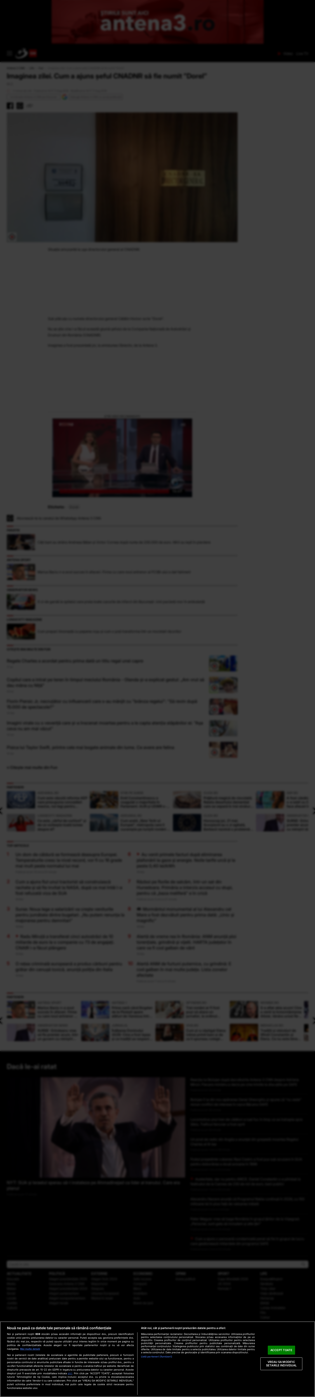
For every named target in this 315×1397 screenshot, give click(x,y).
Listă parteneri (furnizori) (156, 1356)
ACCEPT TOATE (281, 1350)
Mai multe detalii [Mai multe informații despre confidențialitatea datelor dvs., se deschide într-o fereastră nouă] (30, 1348)
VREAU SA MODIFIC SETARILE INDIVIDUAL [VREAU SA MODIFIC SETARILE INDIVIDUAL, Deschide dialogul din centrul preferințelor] (281, 1363)
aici (70, 1373)
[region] (157, 1359)
